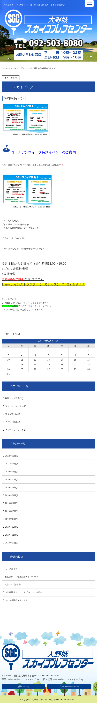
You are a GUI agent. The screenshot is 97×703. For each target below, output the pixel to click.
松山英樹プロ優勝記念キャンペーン (21, 576)
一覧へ (7, 334)
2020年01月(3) (12, 495)
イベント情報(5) (12, 422)
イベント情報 (31, 68)
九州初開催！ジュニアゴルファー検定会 (23, 592)
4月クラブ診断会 (13, 584)
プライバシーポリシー (69, 686)
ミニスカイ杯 (11, 568)
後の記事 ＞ (17, 334)
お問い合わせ (23, 686)
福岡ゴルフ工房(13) (14, 398)
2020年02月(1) (12, 487)
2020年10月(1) (12, 479)
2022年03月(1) (12, 456)
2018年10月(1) (12, 543)
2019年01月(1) (12, 535)
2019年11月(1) (12, 503)
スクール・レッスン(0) (15, 406)
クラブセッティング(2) (15, 430)
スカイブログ (16, 68)
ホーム (5, 68)
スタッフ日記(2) (12, 414)
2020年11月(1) (12, 471)
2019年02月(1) (12, 527)
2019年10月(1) (12, 511)
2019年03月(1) (12, 519)
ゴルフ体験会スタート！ (16, 600)
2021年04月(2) (12, 463)
